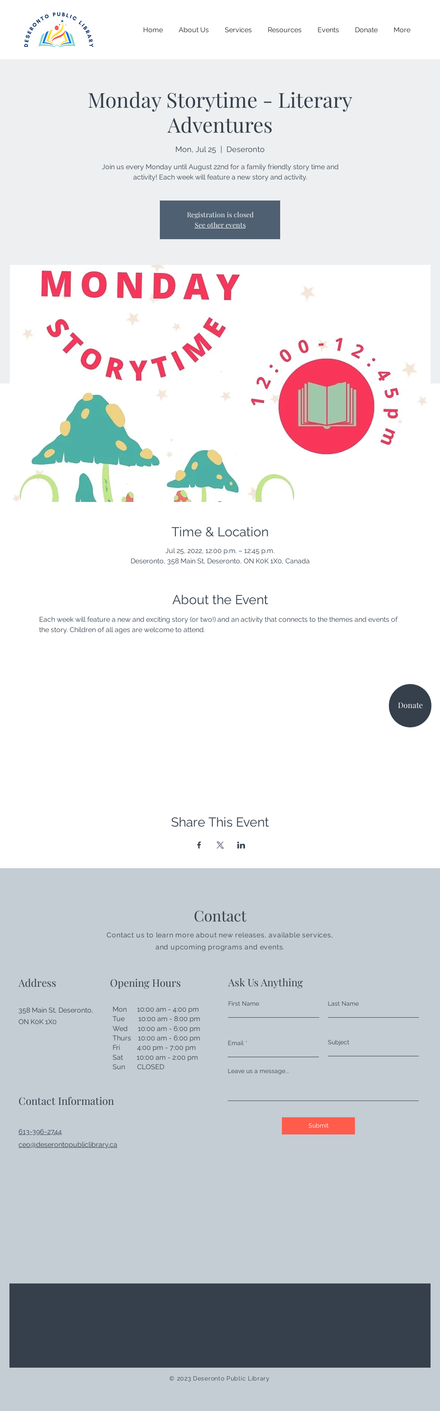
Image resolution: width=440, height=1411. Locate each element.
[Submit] (318, 1125)
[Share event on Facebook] (199, 845)
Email (236, 1043)
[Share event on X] (220, 845)
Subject (338, 1042)
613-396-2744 (40, 1132)
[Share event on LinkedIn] (241, 845)
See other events (220, 224)
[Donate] (410, 705)
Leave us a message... (258, 1071)
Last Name (343, 1003)
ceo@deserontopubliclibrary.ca (67, 1144)
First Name (243, 1003)
